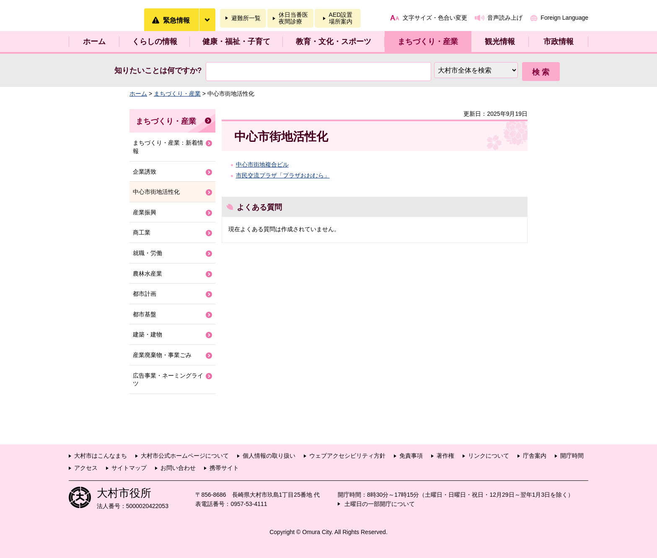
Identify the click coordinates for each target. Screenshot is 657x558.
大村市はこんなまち (100, 455)
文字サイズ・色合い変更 (435, 17)
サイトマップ (129, 467)
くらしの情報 (154, 41)
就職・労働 (147, 253)
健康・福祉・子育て (236, 41)
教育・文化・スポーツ (333, 41)
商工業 (141, 232)
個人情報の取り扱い (269, 455)
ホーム (94, 41)
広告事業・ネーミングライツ (168, 379)
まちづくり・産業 (428, 41)
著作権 (445, 455)
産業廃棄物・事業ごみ (162, 355)
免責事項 (411, 455)
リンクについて (488, 455)
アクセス (86, 467)
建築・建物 (147, 334)
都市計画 (144, 293)
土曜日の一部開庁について (379, 504)
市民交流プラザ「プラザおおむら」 (283, 175)
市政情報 (558, 41)
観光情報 (500, 41)
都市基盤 (144, 314)
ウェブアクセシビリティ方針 (347, 455)
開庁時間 (572, 455)
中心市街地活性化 (156, 191)
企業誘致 (144, 171)
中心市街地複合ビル (262, 164)
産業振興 (144, 212)
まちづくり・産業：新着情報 (168, 146)
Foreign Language (564, 17)
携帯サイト (224, 467)
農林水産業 (147, 273)
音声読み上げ (504, 17)
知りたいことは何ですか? (158, 70)
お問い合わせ (178, 467)
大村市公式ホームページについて (185, 455)
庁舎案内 (534, 455)
